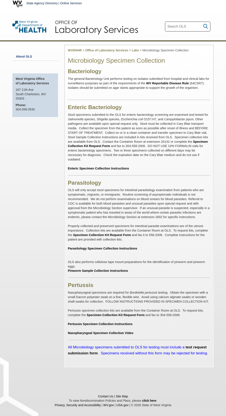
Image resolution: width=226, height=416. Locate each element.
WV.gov (108, 405)
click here (149, 400)
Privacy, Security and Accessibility (78, 405)
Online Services (71, 3)
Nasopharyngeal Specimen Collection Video (100, 333)
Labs (135, 50)
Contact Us (105, 396)
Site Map (122, 396)
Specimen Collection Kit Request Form (102, 235)
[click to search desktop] (205, 25)
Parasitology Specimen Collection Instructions (102, 248)
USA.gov (122, 405)
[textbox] (187, 26)
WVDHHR (75, 50)
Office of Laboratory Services (106, 50)
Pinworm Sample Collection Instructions (98, 270)
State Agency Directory (42, 3)
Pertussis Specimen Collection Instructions (100, 324)
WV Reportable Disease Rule (167, 83)
